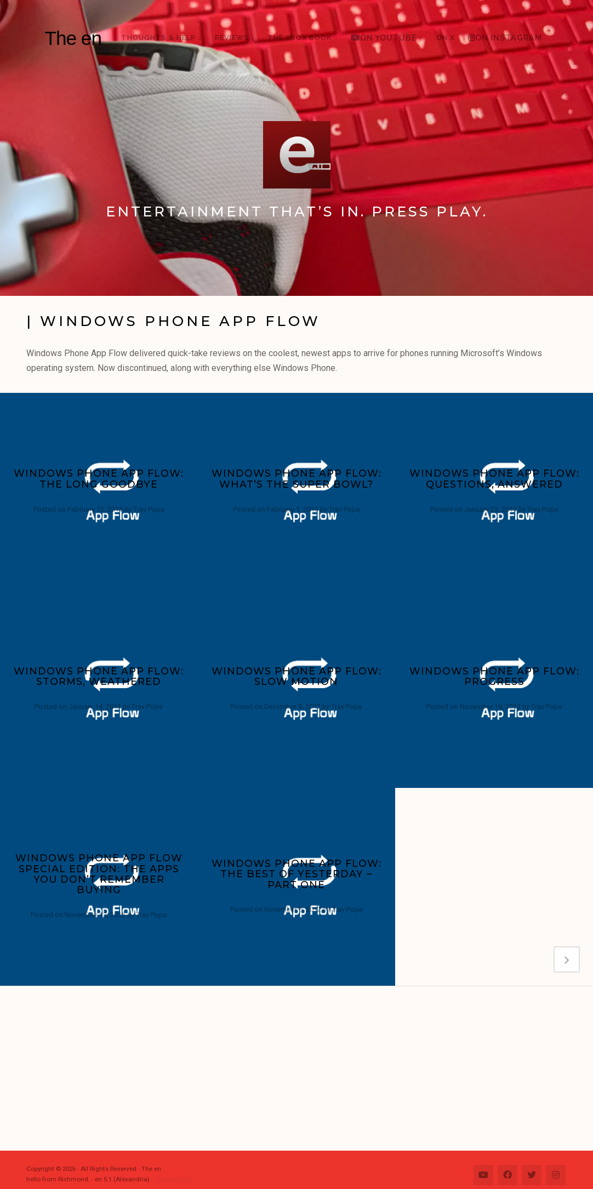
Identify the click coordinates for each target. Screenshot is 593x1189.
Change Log (172, 1179)
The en (72, 38)
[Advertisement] (302, 1068)
